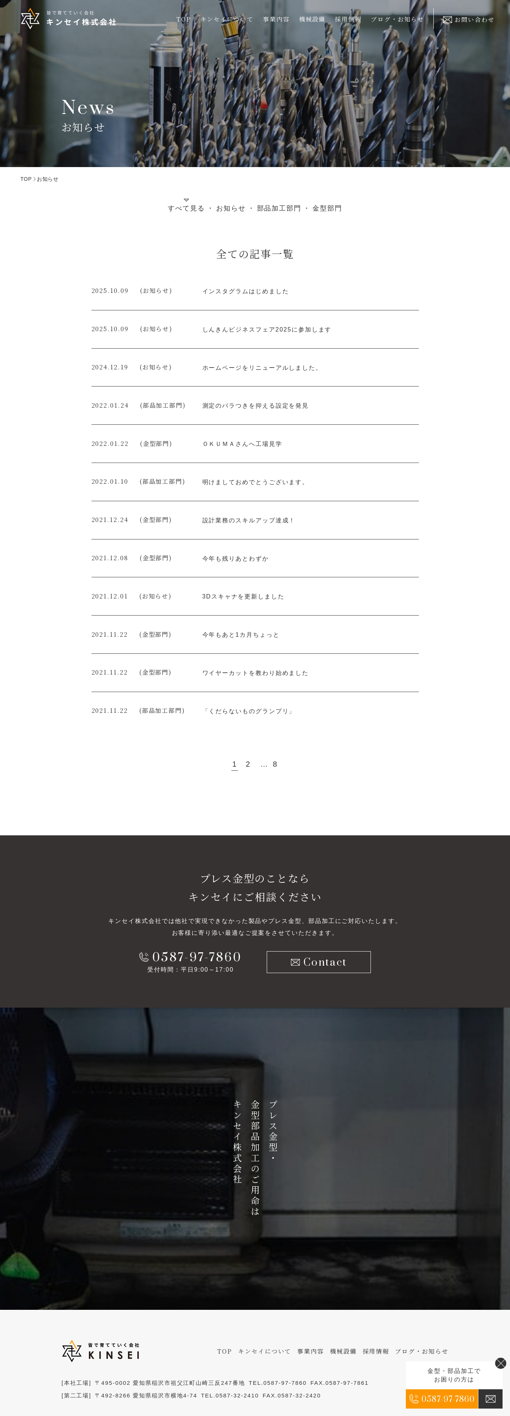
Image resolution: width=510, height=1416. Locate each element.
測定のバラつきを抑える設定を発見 (255, 405)
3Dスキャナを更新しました (243, 596)
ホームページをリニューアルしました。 (262, 368)
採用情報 (348, 19)
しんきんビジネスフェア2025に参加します (267, 329)
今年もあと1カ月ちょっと (241, 635)
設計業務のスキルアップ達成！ (249, 520)
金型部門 (327, 208)
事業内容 (310, 1351)
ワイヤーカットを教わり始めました (255, 673)
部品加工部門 (279, 208)
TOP (183, 19)
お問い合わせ (469, 19)
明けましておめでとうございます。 (255, 482)
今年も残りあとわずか (235, 558)
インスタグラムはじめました (245, 291)
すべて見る (186, 208)
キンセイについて (264, 1351)
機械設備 (312, 19)
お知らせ (231, 208)
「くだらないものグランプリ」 (249, 711)
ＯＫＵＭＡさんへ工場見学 (242, 444)
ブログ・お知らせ (397, 19)
